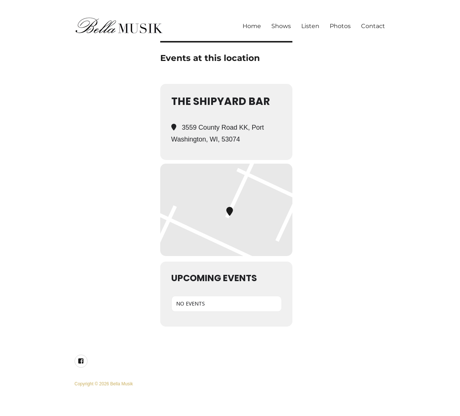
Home (252, 26)
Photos (340, 26)
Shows (281, 26)
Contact (373, 26)
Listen (310, 26)
